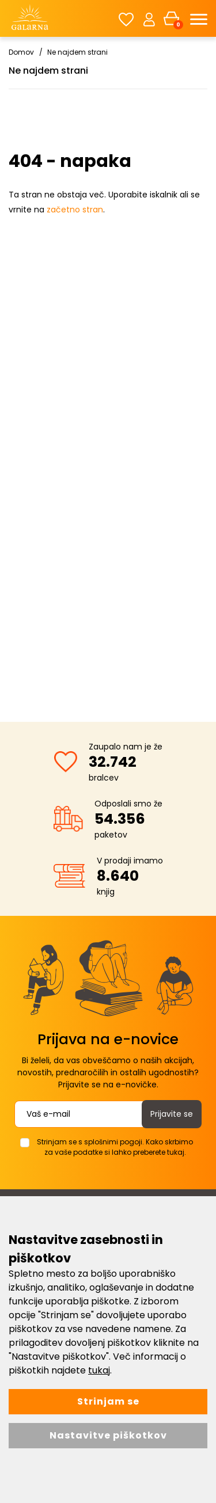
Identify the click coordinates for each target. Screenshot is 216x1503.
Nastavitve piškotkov (108, 1435)
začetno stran (75, 209)
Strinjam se (108, 1401)
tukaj (99, 1370)
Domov (21, 52)
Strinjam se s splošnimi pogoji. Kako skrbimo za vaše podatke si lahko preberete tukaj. (115, 1147)
